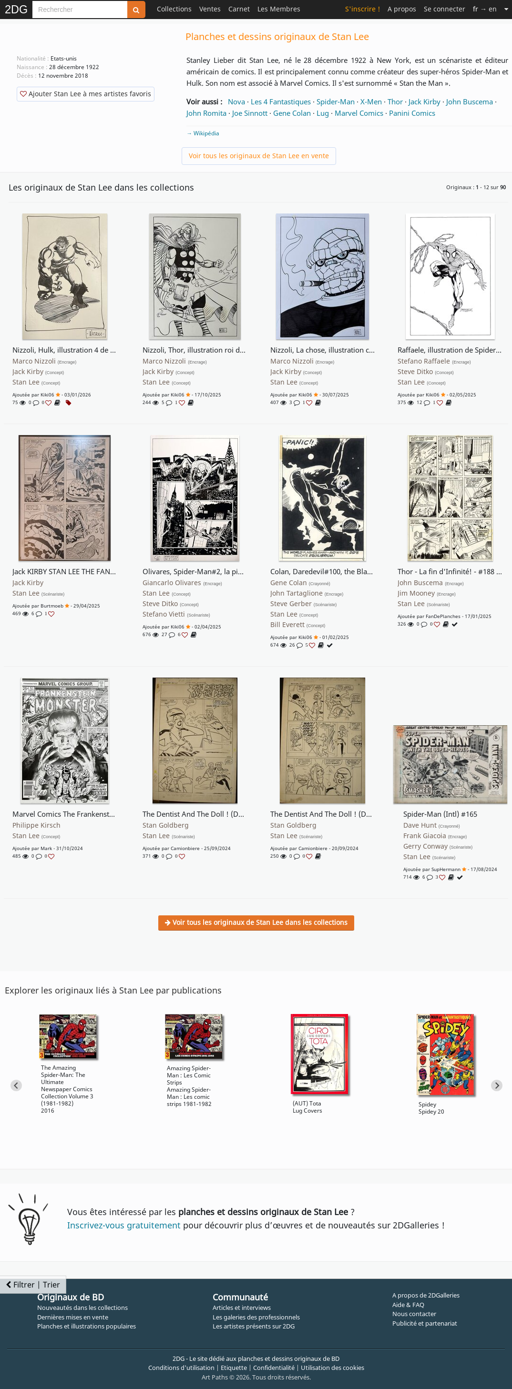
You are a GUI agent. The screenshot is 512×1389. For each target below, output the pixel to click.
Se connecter (444, 8)
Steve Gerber (303, 603)
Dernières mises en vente (72, 1317)
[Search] (79, 9)
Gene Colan (292, 113)
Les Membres (278, 8)
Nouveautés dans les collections (82, 1307)
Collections (174, 8)
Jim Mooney (427, 593)
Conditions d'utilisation (181, 1367)
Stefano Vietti (176, 614)
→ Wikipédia (202, 133)
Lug (323, 113)
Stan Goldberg (166, 825)
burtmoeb (52, 605)
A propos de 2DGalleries (426, 1295)
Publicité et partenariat (424, 1323)
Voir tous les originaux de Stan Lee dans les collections (256, 922)
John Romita (206, 113)
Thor (395, 101)
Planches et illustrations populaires (86, 1326)
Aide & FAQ (408, 1304)
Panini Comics (412, 113)
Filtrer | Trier (33, 1284)
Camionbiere (185, 848)
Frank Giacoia (435, 835)
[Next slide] (496, 1085)
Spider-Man (336, 101)
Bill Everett (298, 624)
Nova (236, 101)
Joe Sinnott (249, 113)
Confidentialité (274, 1367)
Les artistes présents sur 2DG (254, 1326)
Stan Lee (36, 382)
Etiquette (234, 1367)
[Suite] (506, 9)
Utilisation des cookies (332, 1367)
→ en (485, 8)
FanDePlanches (443, 616)
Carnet (239, 8)
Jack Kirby (424, 101)
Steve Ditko (426, 371)
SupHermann (446, 869)
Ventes (210, 8)
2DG (16, 9)
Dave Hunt (431, 825)
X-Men (371, 101)
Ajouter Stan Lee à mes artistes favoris (85, 93)
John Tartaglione (307, 593)
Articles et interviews (242, 1307)
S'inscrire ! (362, 8)
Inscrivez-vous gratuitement (124, 1225)
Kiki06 (47, 394)
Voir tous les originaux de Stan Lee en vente (259, 155)
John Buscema (469, 101)
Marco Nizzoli (44, 361)
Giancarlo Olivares (182, 582)
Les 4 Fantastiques (281, 101)
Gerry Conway (438, 846)
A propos (402, 8)
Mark (46, 848)
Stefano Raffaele (434, 361)
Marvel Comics (359, 113)
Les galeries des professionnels (256, 1317)
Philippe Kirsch (36, 825)
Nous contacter (414, 1313)
